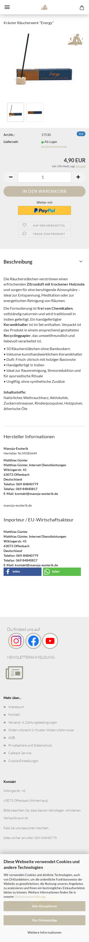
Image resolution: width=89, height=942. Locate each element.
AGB (11, 738)
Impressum (16, 707)
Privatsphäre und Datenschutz (30, 745)
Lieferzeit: (11, 142)
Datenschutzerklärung (30, 897)
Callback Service (19, 753)
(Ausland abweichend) (54, 146)
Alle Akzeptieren (44, 906)
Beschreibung (18, 262)
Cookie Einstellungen (23, 761)
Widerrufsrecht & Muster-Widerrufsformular (41, 730)
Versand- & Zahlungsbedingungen (32, 722)
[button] (11, 177)
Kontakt (14, 714)
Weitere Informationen (44, 932)
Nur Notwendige (44, 920)
